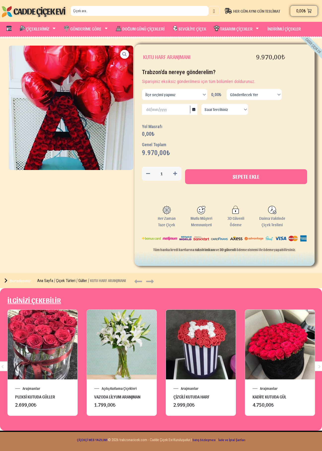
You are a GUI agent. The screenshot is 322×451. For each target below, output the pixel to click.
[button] (124, 54)
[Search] (214, 11)
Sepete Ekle (246, 176)
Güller (82, 281)
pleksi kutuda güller (35, 397)
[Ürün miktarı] (161, 174)
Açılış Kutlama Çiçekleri (119, 389)
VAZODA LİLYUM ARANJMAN (117, 397)
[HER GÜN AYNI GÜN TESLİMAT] (256, 11)
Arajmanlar (31, 389)
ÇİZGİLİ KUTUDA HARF (191, 397)
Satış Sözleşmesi (204, 440)
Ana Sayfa (45, 281)
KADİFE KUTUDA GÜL (269, 397)
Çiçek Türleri (65, 281)
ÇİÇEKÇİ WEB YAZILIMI (90, 440)
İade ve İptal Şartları (233, 440)
